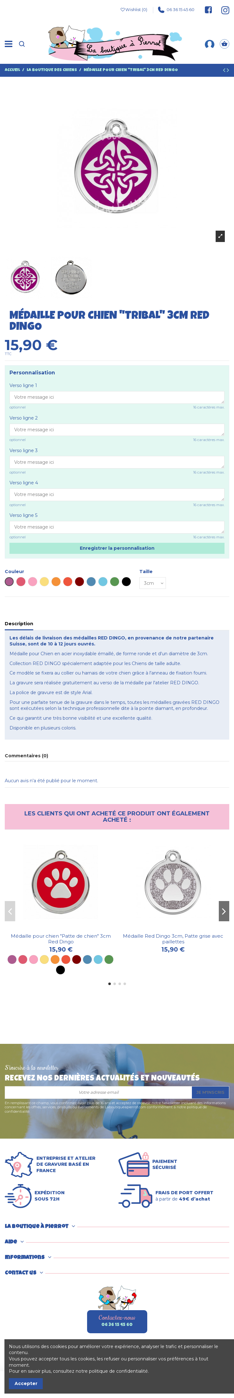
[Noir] (60, 969)
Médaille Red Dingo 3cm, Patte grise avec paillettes (173, 939)
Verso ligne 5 (23, 515)
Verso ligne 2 (23, 418)
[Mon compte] (209, 44)
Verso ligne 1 (23, 385)
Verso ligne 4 (23, 483)
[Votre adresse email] (98, 1092)
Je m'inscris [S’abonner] (210, 1092)
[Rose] (33, 959)
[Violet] (12, 959)
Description (19, 623)
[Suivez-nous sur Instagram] (222, 9)
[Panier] (224, 44)
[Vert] (108, 959)
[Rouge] (65, 959)
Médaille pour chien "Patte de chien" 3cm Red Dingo (61, 939)
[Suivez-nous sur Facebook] (208, 10)
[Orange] (55, 959)
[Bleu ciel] (98, 959)
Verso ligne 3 (23, 450)
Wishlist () (133, 10)
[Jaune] (44, 959)
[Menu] (8, 44)
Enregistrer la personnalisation (117, 548)
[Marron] (76, 959)
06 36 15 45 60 (176, 10)
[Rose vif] (22, 959)
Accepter (26, 1383)
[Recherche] (21, 44)
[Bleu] (87, 959)
